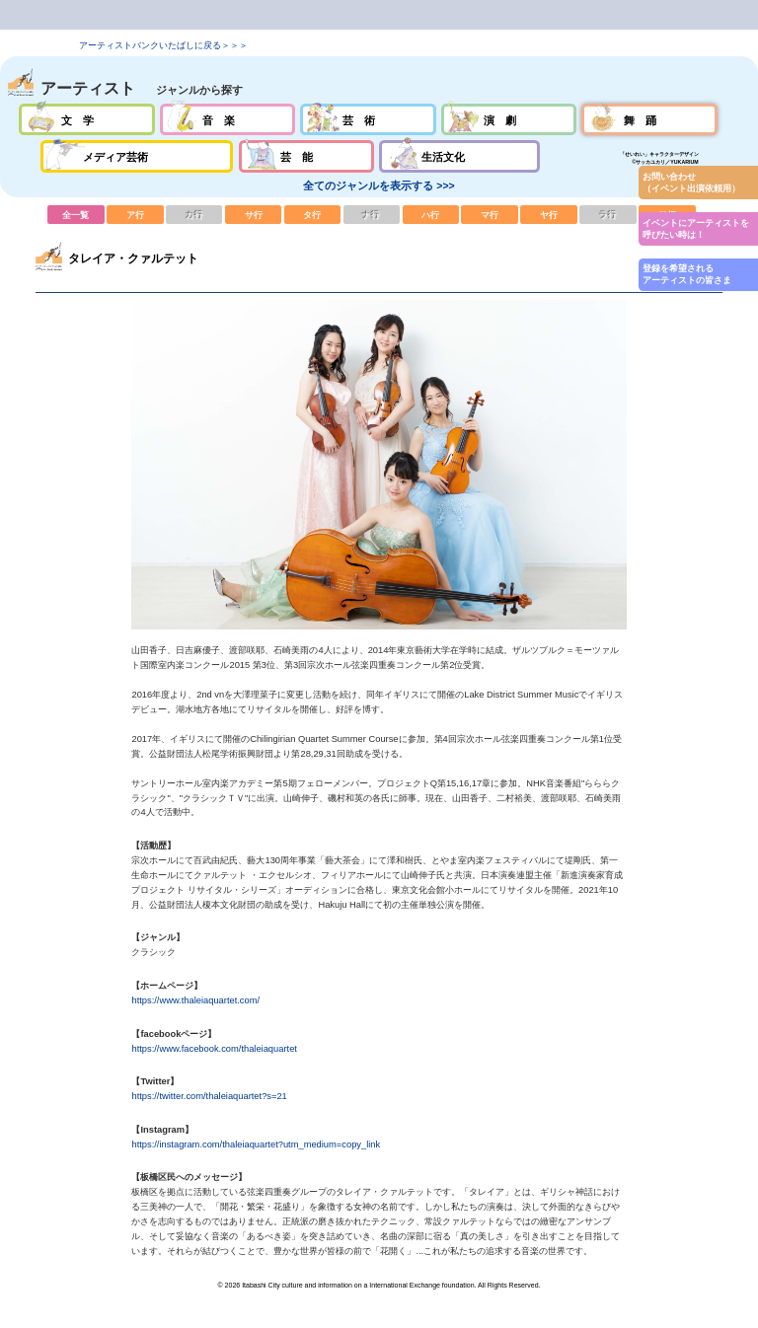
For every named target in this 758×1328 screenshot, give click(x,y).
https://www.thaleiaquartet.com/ (195, 1000)
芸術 (367, 119)
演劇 (508, 119)
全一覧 (76, 214)
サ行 (253, 214)
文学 (86, 119)
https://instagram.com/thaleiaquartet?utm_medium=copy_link (255, 1144)
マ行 (489, 214)
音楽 (227, 119)
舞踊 (649, 119)
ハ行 (431, 214)
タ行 (312, 214)
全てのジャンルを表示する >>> (378, 185)
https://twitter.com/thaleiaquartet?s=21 (208, 1096)
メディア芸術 (137, 156)
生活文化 (459, 156)
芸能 (306, 156)
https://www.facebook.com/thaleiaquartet (213, 1049)
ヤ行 (548, 214)
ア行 (135, 214)
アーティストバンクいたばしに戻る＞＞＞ (163, 45)
